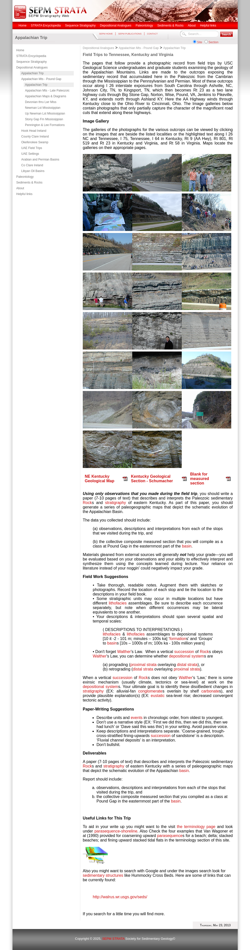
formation (178, 638)
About (20, 188)
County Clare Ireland (35, 136)
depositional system (186, 656)
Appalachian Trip (32, 73)
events (136, 718)
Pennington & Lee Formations (45, 125)
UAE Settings (30, 154)
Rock (87, 502)
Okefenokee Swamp (34, 142)
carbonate (210, 691)
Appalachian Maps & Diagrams (45, 96)
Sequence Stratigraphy (31, 62)
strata (151, 664)
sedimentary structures (103, 875)
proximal (137, 664)
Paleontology (25, 176)
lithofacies (117, 603)
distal (181, 664)
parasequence (107, 831)
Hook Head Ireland (33, 130)
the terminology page (197, 826)
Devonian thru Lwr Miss (40, 102)
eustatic (157, 696)
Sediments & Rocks (29, 182)
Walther (124, 652)
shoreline (129, 831)
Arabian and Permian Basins (40, 159)
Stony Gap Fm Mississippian (44, 119)
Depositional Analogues (32, 67)
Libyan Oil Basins (32, 171)
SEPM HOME (106, 33)
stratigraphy (115, 502)
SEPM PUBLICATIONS (130, 33)
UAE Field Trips (31, 148)
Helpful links (24, 194)
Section (213, 42)
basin (187, 546)
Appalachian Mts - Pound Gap (41, 79)
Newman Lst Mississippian (42, 108)
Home (20, 50)
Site (199, 42)
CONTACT (152, 33)
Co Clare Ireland (32, 165)
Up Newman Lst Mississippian (45, 113)
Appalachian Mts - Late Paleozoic (47, 90)
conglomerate (150, 691)
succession (184, 652)
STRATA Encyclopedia (31, 56)
